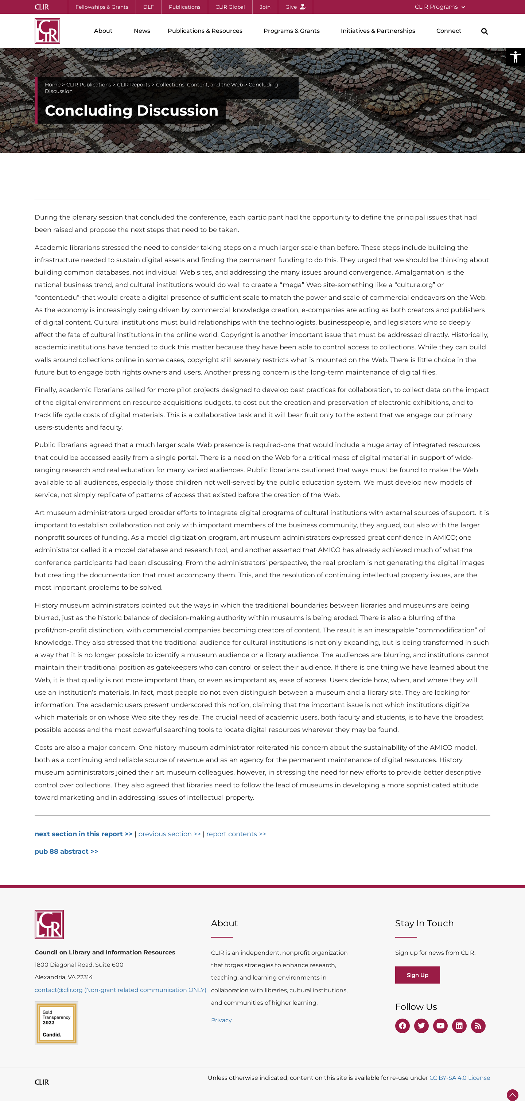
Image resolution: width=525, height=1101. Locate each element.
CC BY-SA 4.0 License (459, 1077)
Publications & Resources (207, 31)
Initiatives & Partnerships (380, 31)
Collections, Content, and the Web (199, 84)
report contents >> (236, 834)
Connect (450, 31)
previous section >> (170, 834)
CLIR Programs (440, 7)
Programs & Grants (293, 31)
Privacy (221, 1020)
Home (53, 84)
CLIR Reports (133, 84)
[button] (515, 56)
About (105, 31)
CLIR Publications (88, 84)
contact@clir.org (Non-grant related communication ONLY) (120, 989)
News (142, 30)
